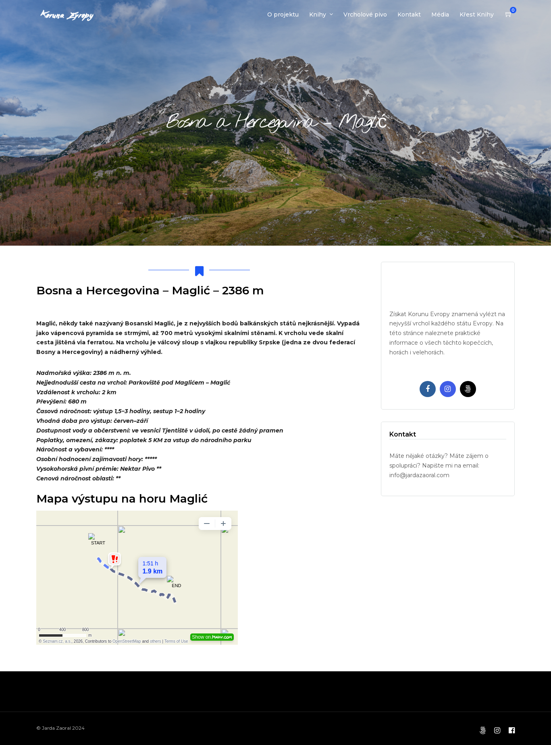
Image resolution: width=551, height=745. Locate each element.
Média (440, 14)
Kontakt (409, 14)
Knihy (317, 14)
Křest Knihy (477, 14)
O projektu (283, 14)
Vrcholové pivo (365, 14)
